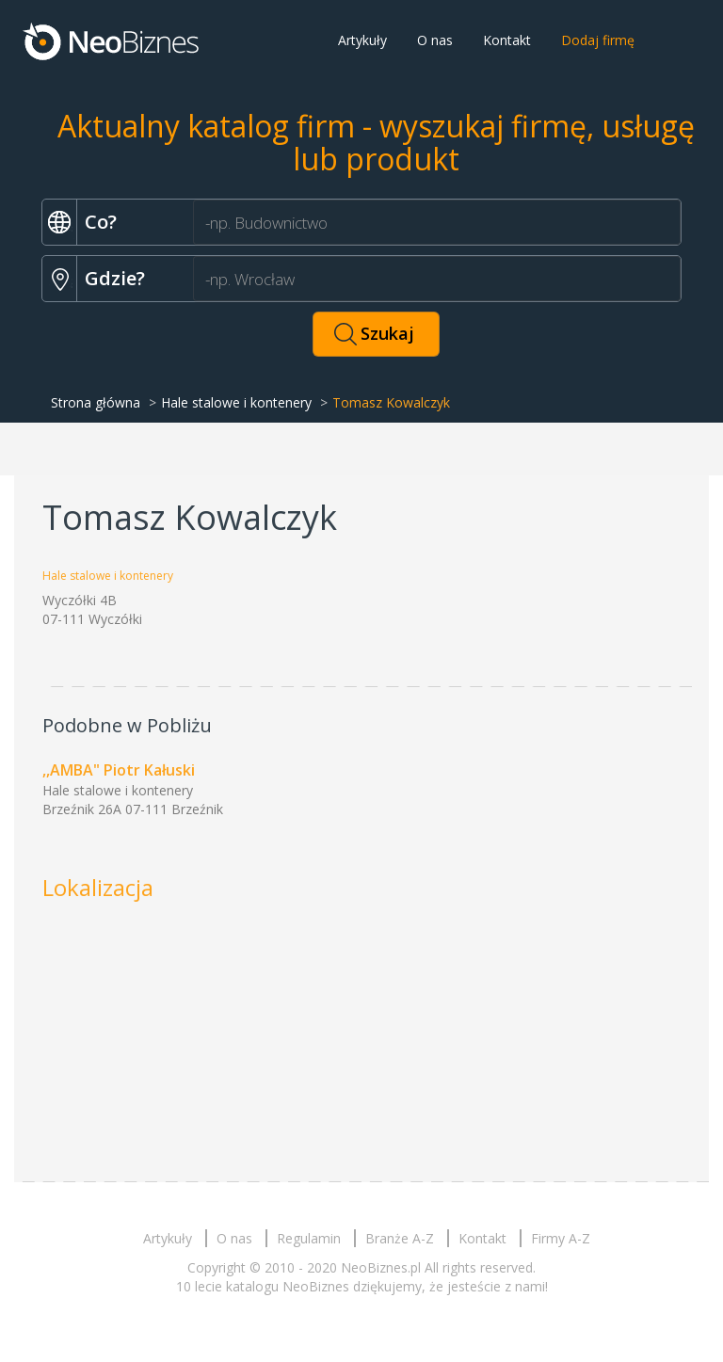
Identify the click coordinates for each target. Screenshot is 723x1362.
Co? (101, 221)
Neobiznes (112, 40)
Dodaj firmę (598, 40)
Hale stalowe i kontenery (236, 402)
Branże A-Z (399, 1238)
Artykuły (362, 40)
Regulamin (309, 1238)
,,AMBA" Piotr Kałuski (118, 770)
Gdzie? (115, 278)
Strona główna (95, 402)
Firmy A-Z (560, 1238)
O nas (435, 40)
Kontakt (507, 40)
